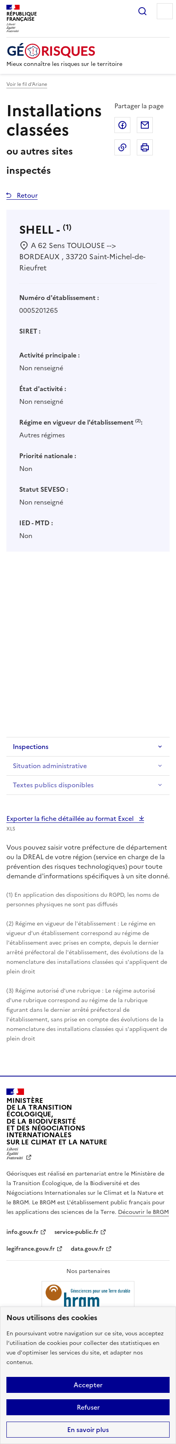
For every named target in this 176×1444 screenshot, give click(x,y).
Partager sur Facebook (122, 125)
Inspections (30, 746)
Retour (26, 195)
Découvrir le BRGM (143, 1212)
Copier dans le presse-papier (122, 147)
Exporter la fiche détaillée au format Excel (70, 818)
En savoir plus (88, 1429)
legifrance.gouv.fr (30, 1249)
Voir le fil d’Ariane (26, 84)
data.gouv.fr (87, 1249)
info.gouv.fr (22, 1232)
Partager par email (145, 125)
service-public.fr (76, 1232)
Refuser (88, 1407)
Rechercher (142, 11)
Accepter (88, 1385)
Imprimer (145, 147)
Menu (165, 11)
